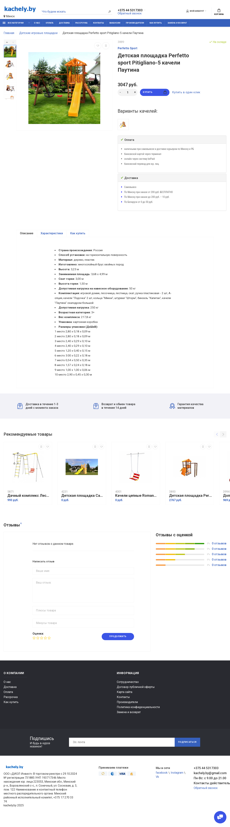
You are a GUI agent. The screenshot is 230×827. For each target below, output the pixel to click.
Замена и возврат (177, 23)
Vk (157, 784)
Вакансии (114, 23)
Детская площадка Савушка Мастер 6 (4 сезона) (82, 503)
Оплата (49, 23)
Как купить (156, 23)
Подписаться (187, 749)
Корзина (219, 12)
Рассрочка (81, 23)
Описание (26, 233)
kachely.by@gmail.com (210, 780)
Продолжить (117, 644)
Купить (154, 92)
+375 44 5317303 (130, 10)
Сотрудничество (128, 689)
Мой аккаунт (195, 11)
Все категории (13, 23)
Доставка (64, 23)
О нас (37, 23)
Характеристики (52, 233)
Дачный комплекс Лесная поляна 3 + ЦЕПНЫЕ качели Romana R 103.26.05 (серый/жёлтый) (28, 503)
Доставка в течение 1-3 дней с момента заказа (37, 413)
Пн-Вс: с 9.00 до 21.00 (210, 785)
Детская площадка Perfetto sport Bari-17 (190, 503)
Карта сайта (124, 699)
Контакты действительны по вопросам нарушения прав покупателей (210, 790)
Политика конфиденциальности (138, 714)
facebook (162, 780)
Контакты (98, 23)
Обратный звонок (130, 13)
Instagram (177, 780)
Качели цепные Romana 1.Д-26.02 (136, 503)
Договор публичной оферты (136, 694)
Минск (9, 16)
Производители (135, 23)
